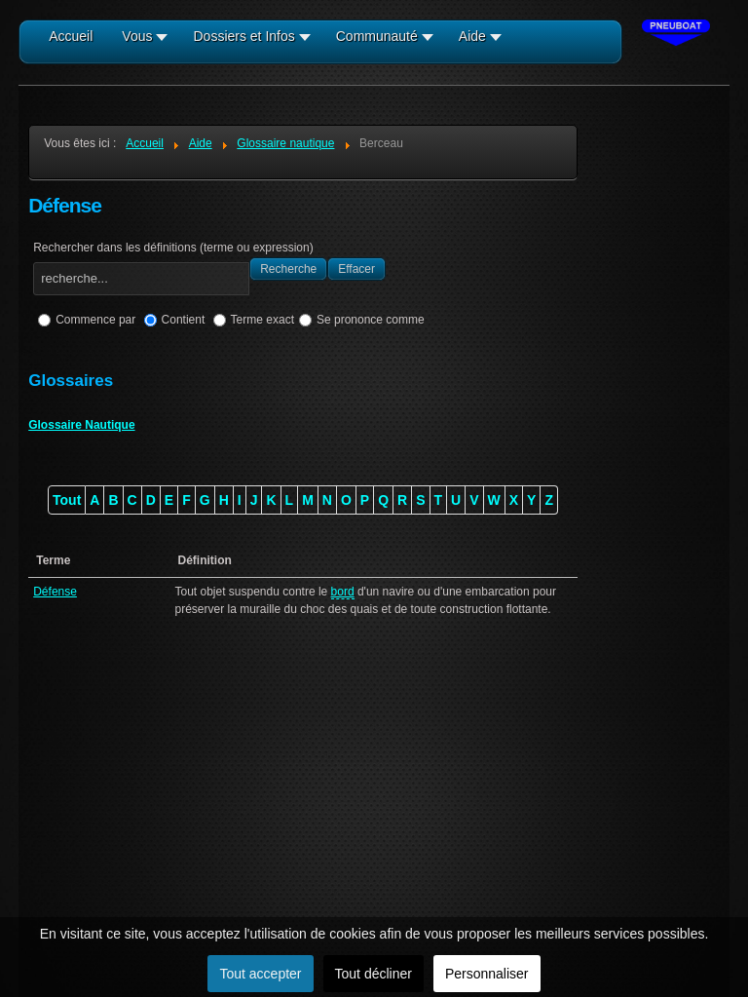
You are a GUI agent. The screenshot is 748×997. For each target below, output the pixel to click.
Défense (55, 591)
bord (343, 591)
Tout (67, 500)
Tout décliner (373, 973)
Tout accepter (260, 973)
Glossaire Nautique (81, 425)
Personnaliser (487, 973)
